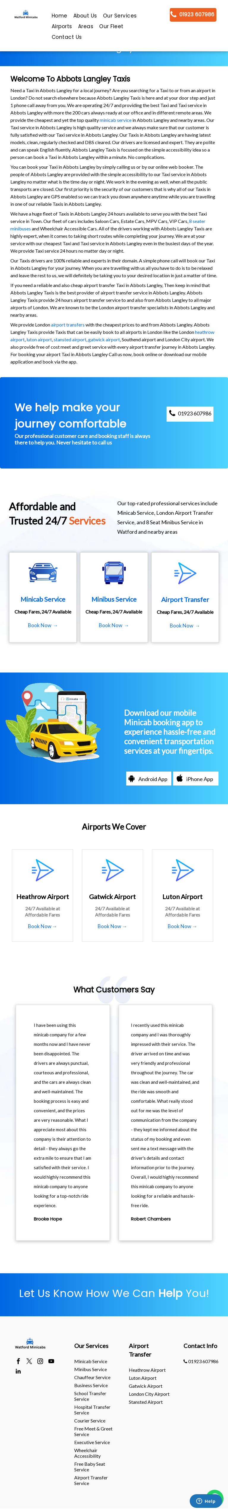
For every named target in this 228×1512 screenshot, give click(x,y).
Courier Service (89, 1420)
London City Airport (149, 1394)
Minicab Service (90, 1361)
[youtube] (51, 1362)
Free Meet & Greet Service (93, 1431)
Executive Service (92, 1442)
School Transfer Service (90, 1396)
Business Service (91, 1385)
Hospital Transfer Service (92, 1409)
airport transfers (68, 324)
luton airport (39, 339)
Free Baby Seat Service (89, 1466)
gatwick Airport (145, 1386)
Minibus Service (90, 1369)
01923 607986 (200, 1361)
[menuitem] (59, 17)
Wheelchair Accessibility (87, 1453)
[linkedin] (18, 1372)
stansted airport (70, 339)
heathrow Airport (147, 1370)
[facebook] (18, 1362)
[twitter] (29, 1362)
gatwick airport (104, 339)
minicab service (116, 120)
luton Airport (142, 1378)
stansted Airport (146, 1402)
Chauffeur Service (92, 1377)
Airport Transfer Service (91, 1480)
